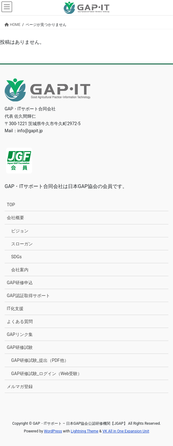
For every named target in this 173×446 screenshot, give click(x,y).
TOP (11, 204)
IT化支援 (15, 308)
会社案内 (19, 269)
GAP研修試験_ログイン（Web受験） (46, 373)
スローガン (22, 243)
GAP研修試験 (20, 347)
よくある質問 (20, 321)
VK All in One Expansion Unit (126, 431)
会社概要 (15, 217)
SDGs (16, 256)
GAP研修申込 (20, 282)
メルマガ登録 (20, 386)
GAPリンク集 (20, 334)
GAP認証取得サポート (28, 295)
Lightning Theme (84, 431)
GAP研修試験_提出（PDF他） (40, 360)
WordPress (53, 431)
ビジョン (19, 230)
